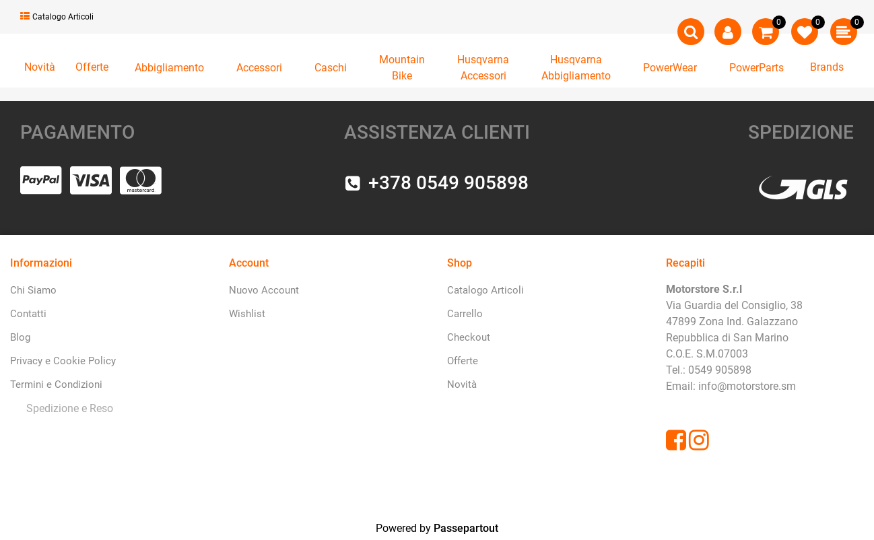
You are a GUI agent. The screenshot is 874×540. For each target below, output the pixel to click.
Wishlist (247, 314)
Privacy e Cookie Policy (63, 361)
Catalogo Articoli (57, 17)
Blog (20, 337)
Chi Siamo (33, 290)
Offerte (91, 67)
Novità (39, 67)
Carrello (465, 314)
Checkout (468, 337)
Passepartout (466, 528)
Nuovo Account (264, 290)
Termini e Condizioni (56, 384)
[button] (690, 31)
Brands (827, 67)
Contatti (28, 314)
